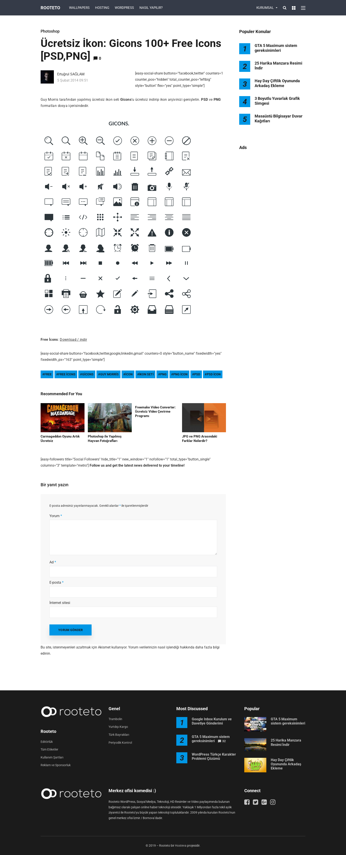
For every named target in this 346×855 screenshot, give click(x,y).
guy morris (109, 374)
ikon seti (146, 374)
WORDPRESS (124, 8)
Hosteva (180, 845)
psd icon (214, 374)
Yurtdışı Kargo (118, 726)
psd (197, 374)
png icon (180, 374)
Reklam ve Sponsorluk (56, 765)
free (48, 374)
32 (224, 741)
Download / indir (73, 339)
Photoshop (50, 31)
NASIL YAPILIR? (151, 8)
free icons (66, 374)
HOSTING (102, 8)
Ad (52, 562)
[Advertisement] (272, 225)
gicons (88, 374)
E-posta (56, 582)
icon (129, 374)
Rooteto (50, 7)
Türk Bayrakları (119, 734)
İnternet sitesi (59, 603)
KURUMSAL (265, 8)
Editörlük (47, 741)
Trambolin (115, 719)
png (163, 374)
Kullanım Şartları (52, 757)
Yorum (55, 516)
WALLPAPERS (79, 8)
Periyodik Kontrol (120, 742)
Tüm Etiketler (49, 749)
